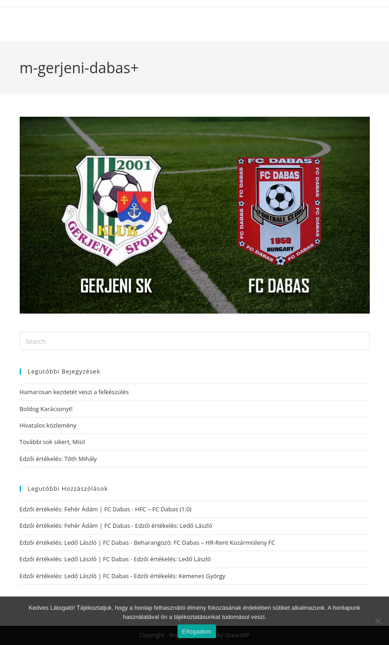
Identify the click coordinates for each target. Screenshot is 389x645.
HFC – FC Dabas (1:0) (163, 509)
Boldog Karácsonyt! (46, 409)
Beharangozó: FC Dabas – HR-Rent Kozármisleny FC (204, 542)
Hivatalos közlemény (48, 425)
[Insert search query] (195, 341)
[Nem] (377, 620)
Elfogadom (196, 631)
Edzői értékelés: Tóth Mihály (58, 459)
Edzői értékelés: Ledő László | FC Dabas (74, 542)
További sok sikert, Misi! (53, 442)
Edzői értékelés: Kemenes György (179, 576)
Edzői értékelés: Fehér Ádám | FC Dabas (75, 509)
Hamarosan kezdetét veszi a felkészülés (74, 392)
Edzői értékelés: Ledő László (173, 525)
